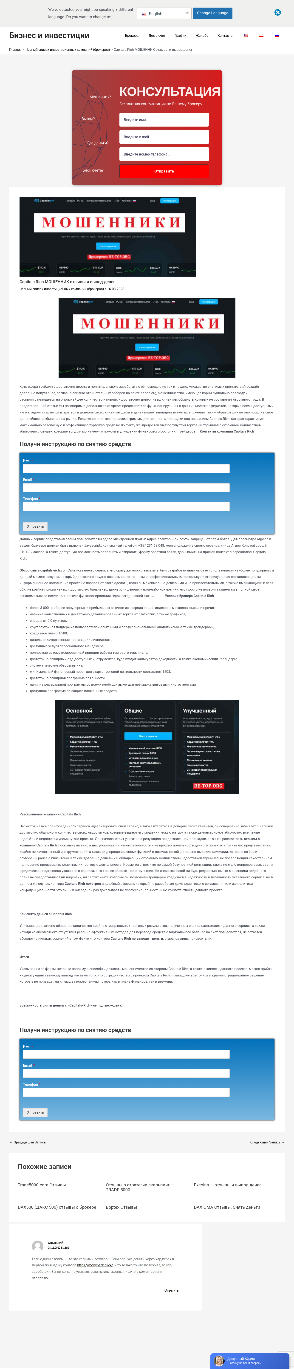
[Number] (164, 154)
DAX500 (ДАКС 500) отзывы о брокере (50, 1209)
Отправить (35, 526)
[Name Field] (164, 120)
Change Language (213, 13)
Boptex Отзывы (122, 1206)
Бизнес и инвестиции (49, 35)
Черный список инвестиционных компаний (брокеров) (64, 289)
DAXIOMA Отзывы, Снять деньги (229, 1206)
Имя (28, 460)
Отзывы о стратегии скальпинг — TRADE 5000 (142, 1187)
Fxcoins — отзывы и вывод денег (229, 1185)
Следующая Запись (266, 1142)
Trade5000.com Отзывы (43, 1185)
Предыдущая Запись (29, 1142)
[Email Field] (164, 137)
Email (29, 480)
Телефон (31, 499)
